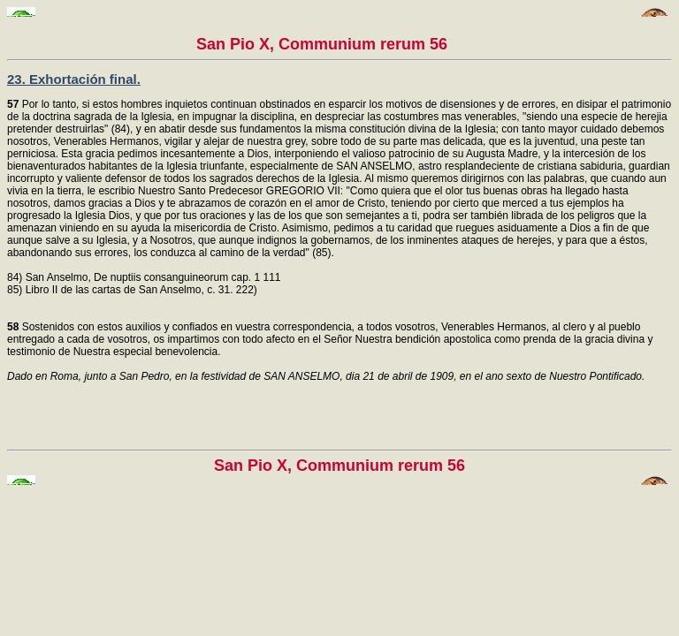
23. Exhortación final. (74, 79)
